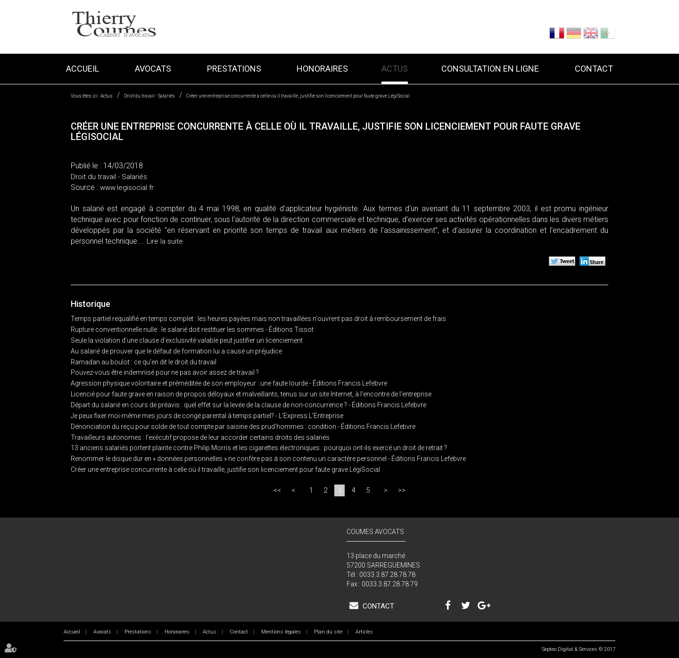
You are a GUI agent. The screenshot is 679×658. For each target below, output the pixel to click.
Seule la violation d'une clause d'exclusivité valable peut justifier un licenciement (187, 340)
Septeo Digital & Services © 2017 (578, 649)
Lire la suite (165, 241)
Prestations (234, 69)
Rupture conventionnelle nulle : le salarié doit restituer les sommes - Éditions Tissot (192, 329)
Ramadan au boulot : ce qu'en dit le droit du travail (143, 362)
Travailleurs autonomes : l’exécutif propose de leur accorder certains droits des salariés (200, 437)
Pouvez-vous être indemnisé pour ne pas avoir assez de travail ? (165, 372)
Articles (364, 632)
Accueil (82, 69)
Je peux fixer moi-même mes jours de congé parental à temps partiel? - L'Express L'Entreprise (207, 415)
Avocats (153, 69)
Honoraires (322, 69)
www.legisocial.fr (127, 187)
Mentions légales (281, 632)
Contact (594, 69)
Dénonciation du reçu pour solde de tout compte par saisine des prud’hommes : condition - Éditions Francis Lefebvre (243, 426)
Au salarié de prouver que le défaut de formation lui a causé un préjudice (176, 351)
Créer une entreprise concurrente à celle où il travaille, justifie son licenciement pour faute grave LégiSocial (298, 96)
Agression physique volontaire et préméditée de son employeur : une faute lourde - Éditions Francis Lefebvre (229, 383)
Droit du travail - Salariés (149, 96)
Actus (394, 69)
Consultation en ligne (490, 69)
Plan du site (328, 632)
